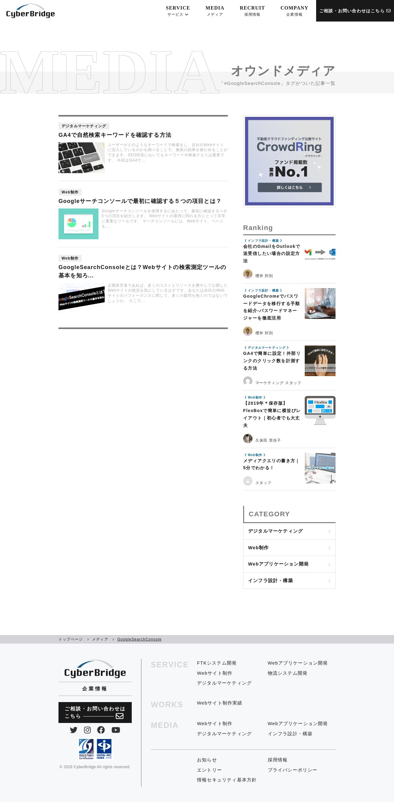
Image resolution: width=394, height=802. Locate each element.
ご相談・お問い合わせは (95, 713)
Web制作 (258, 547)
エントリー (209, 769)
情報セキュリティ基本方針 (227, 779)
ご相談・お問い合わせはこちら (355, 10)
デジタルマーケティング (275, 531)
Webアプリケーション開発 (278, 563)
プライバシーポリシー (293, 769)
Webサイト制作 (214, 673)
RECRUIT (252, 11)
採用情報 (278, 759)
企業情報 (95, 688)
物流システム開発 (288, 673)
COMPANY (294, 11)
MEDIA (215, 11)
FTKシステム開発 (217, 662)
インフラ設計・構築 (270, 580)
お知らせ (207, 759)
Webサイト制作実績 (220, 702)
